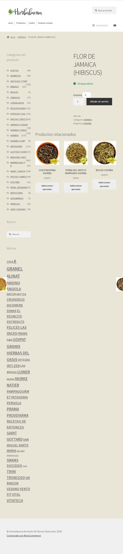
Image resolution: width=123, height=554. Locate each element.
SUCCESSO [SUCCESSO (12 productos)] (14, 465)
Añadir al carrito (99, 101)
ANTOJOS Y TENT (19, 81)
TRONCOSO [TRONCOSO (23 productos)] (16, 477)
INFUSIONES (16, 146)
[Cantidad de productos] (78, 101)
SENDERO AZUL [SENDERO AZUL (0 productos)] (13, 455)
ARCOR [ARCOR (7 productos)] (11, 294)
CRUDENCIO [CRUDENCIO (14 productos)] (16, 299)
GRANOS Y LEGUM (19, 124)
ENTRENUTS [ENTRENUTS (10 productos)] (15, 322)
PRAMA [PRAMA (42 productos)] (13, 408)
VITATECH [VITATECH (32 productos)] (15, 500)
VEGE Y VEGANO (18, 209)
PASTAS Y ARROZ (18, 176)
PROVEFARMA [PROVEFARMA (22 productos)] (18, 415)
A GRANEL (87, 123)
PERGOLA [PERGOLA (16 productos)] (14, 403)
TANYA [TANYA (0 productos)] (24, 466)
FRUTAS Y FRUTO (18, 119)
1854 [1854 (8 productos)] (10, 262)
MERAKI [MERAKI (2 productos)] (11, 379)
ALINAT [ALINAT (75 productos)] (13, 276)
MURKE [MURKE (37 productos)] (21, 378)
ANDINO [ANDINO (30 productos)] (13, 282)
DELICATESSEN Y (18, 108)
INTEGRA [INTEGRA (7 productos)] (24, 360)
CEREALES (15, 97)
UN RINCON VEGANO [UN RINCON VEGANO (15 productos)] (18, 483)
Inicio (12, 37)
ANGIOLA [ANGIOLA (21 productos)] (14, 289)
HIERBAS (22, 37)
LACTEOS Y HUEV (18, 151)
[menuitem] (11, 23)
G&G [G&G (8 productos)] (10, 340)
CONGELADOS (17, 102)
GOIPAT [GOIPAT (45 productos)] (19, 339)
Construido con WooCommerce (24, 535)
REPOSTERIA (16, 192)
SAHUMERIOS (16, 198)
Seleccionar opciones (47, 187)
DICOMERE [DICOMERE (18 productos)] (15, 305)
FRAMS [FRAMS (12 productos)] (22, 333)
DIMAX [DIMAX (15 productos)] (11, 311)
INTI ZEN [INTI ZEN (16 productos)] (13, 366)
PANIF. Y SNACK (17, 171)
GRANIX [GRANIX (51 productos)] (13, 346)
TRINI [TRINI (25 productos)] (11, 471)
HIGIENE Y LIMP (17, 140)
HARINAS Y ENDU (18, 130)
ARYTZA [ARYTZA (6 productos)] (21, 294)
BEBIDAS (14, 86)
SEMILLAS (15, 203)
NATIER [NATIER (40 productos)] (13, 385)
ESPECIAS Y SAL (17, 113)
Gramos (77, 95)
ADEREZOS (15, 75)
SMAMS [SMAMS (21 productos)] (12, 460)
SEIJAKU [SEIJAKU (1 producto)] (21, 451)
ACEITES (14, 70)
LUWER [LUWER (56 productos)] (23, 371)
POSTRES (15, 182)
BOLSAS (14, 92)
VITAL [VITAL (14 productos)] (16, 494)
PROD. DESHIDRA (18, 187)
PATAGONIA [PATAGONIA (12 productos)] (19, 397)
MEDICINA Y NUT (18, 157)
